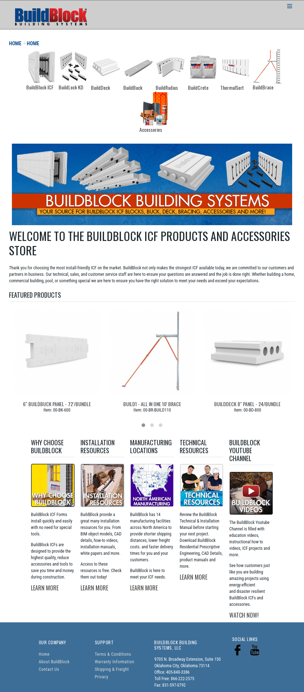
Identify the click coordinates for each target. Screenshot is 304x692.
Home (44, 654)
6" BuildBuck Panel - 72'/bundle (57, 404)
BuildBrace (263, 87)
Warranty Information (114, 661)
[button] (143, 425)
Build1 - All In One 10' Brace (152, 404)
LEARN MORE (45, 588)
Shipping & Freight (112, 669)
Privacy (102, 676)
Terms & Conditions (113, 654)
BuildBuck (132, 87)
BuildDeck (100, 87)
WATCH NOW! (244, 615)
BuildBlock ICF (40, 87)
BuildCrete (198, 87)
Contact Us (49, 669)
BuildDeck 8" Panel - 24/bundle (247, 404)
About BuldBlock (54, 661)
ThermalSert (232, 87)
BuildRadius (167, 87)
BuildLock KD (71, 87)
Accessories (150, 129)
